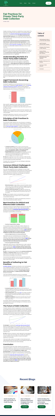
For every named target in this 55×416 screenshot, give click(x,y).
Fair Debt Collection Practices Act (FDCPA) (17, 86)
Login (48, 3)
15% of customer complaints (15, 44)
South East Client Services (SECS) (23, 325)
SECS (21, 292)
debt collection (19, 85)
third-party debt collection (12, 126)
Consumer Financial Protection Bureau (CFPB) (20, 33)
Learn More (8, 406)
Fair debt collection (7, 266)
